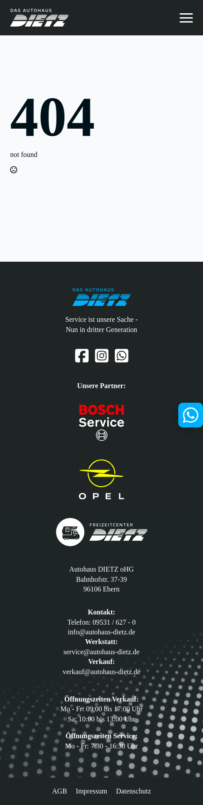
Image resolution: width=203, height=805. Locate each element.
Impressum (91, 791)
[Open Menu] (186, 17)
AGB (59, 791)
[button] (12, 793)
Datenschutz (133, 791)
